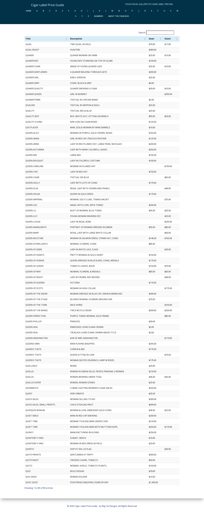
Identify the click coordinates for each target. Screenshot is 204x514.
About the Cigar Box (118, 15)
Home (28, 10)
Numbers (98, 15)
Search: (140, 33)
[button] (67, 39)
